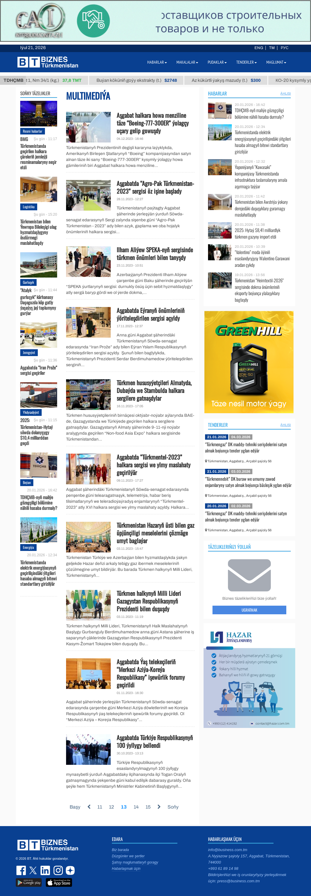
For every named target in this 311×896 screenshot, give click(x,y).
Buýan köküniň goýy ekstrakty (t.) (142, 80)
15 (148, 806)
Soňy (173, 806)
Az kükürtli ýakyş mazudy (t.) (232, 80)
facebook (22, 870)
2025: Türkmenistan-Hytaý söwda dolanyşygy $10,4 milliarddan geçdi (36, 431)
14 (136, 806)
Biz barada (120, 850)
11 (99, 806)
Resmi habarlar (32, 131)
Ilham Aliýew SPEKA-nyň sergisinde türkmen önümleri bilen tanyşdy (155, 253)
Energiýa (28, 547)
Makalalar (187, 62)
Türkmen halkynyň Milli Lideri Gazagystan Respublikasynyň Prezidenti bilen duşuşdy (149, 601)
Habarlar (217, 93)
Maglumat (276, 62)
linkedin (45, 870)
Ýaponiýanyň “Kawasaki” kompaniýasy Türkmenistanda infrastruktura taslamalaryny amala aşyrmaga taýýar (261, 176)
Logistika (29, 206)
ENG (258, 48)
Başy (75, 806)
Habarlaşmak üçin (126, 869)
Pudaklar (217, 62)
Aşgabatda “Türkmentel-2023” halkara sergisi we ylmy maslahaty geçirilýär (153, 464)
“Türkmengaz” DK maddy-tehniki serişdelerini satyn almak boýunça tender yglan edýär (246, 447)
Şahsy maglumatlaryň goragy (135, 862)
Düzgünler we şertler (128, 856)
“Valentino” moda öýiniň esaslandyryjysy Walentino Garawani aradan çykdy (262, 258)
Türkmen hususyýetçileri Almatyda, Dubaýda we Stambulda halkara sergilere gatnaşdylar (154, 390)
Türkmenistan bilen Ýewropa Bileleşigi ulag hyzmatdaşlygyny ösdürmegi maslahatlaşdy (38, 231)
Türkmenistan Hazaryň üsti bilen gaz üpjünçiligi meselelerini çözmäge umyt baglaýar (155, 532)
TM (272, 48)
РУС (284, 48)
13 (124, 806)
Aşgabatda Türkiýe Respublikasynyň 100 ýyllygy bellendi (155, 741)
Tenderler (218, 424)
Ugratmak (249, 610)
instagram (57, 870)
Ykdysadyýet (31, 412)
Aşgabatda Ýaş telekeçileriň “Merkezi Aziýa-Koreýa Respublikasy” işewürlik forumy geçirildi (151, 673)
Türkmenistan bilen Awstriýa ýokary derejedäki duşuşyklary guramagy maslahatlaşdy (261, 208)
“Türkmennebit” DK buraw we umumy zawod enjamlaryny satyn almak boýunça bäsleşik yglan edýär (248, 481)
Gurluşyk (28, 282)
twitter (34, 870)
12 (111, 806)
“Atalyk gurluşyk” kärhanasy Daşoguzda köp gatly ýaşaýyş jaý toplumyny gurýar (38, 301)
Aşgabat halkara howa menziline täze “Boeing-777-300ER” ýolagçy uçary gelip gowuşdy (153, 122)
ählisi (285, 93)
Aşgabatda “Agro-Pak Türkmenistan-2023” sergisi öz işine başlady (155, 187)
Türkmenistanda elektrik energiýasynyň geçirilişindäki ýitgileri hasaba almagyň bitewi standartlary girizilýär (38, 572)
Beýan (27, 482)
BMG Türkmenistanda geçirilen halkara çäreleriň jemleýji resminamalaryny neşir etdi (38, 153)
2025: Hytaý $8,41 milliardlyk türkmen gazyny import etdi (257, 233)
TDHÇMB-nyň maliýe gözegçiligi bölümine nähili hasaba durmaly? (38, 502)
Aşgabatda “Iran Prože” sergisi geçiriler (38, 369)
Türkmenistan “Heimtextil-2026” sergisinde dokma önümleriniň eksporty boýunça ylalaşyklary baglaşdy (259, 290)
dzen (69, 870)
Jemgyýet (29, 352)
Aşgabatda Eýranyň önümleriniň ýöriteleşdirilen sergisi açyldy (151, 314)
